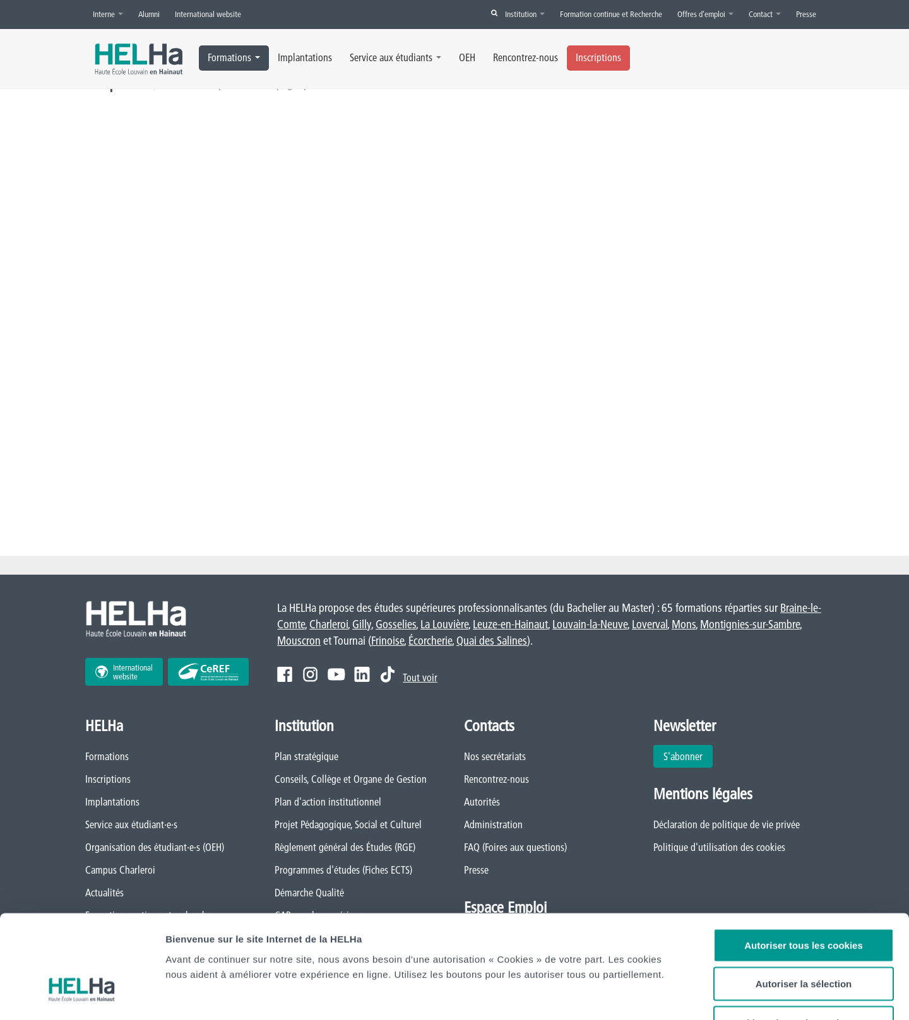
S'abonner (683, 756)
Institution (525, 14)
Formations (234, 57)
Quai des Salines (491, 640)
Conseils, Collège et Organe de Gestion (351, 779)
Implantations (305, 57)
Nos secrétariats (495, 756)
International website (208, 14)
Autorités (482, 801)
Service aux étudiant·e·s (131, 824)
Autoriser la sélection (804, 899)
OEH (467, 57)
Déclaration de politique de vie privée (726, 824)
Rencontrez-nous (525, 57)
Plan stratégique (306, 756)
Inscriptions (598, 57)
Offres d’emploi (705, 14)
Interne (108, 14)
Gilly (361, 624)
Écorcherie (430, 640)
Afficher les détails (749, 995)
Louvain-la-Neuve (589, 624)
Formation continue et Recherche (611, 14)
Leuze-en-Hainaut (510, 624)
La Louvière (444, 624)
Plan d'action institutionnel (328, 801)
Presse (806, 14)
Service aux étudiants (395, 57)
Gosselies (396, 624)
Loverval (649, 624)
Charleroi (328, 624)
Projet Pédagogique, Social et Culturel (348, 824)
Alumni (149, 14)
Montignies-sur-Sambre (750, 624)
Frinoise (387, 640)
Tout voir (420, 677)
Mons (684, 624)
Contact (765, 14)
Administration (493, 824)
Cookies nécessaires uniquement (803, 938)
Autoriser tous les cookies (803, 860)
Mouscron (299, 640)
